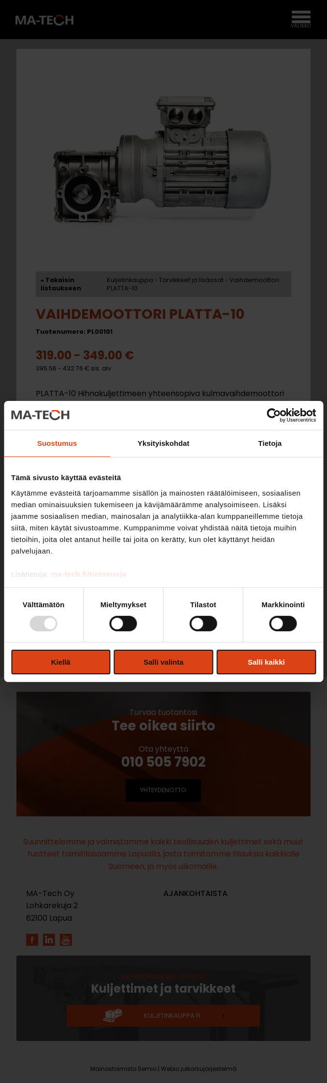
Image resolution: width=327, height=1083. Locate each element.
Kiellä (61, 662)
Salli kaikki (266, 662)
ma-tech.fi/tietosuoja (88, 574)
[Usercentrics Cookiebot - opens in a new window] (273, 415)
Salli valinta (163, 662)
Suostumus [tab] (57, 443)
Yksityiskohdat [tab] (163, 443)
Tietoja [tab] (270, 443)
